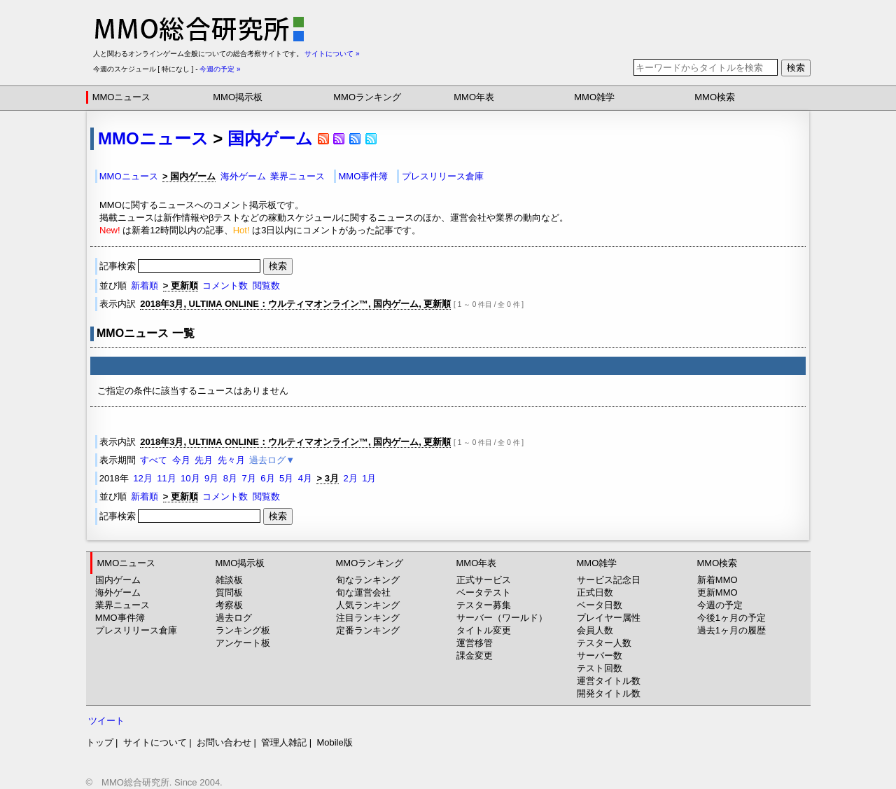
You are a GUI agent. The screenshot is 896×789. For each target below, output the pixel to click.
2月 (350, 478)
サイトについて (155, 742)
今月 (181, 460)
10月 (190, 478)
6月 (267, 478)
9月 (211, 478)
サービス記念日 (608, 580)
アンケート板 (243, 643)
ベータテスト (483, 592)
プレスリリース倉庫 (443, 176)
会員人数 (595, 630)
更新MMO (717, 592)
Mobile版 (334, 742)
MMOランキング (367, 97)
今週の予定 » (220, 69)
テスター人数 (604, 643)
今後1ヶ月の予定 (731, 617)
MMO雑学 (594, 97)
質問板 (229, 592)
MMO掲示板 (237, 97)
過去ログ (234, 617)
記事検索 (181, 266)
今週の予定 (720, 605)
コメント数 (225, 285)
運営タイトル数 (608, 680)
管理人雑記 (284, 742)
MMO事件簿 (363, 176)
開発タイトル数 (608, 693)
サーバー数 (599, 655)
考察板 (229, 605)
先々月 (231, 460)
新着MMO (717, 580)
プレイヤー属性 (608, 617)
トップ (99, 742)
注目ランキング (368, 617)
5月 (286, 478)
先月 (204, 460)
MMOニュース (121, 97)
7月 (249, 478)
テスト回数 (599, 668)
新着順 (144, 285)
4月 (305, 478)
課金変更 (474, 655)
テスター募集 (483, 605)
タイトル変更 (483, 630)
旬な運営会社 (363, 592)
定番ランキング (368, 630)
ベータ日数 (599, 605)
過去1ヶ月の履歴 (731, 630)
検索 (796, 67)
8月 (230, 478)
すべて (153, 460)
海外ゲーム (243, 176)
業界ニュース (297, 176)
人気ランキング (368, 605)
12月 (142, 478)
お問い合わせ (224, 742)
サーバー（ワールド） (501, 617)
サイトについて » (331, 53)
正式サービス (483, 580)
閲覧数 (266, 285)
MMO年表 (474, 97)
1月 (369, 478)
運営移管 (474, 643)
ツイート (106, 720)
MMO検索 (714, 97)
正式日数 (595, 592)
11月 (166, 478)
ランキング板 (243, 630)
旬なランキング (368, 580)
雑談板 (229, 580)
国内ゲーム (270, 138)
